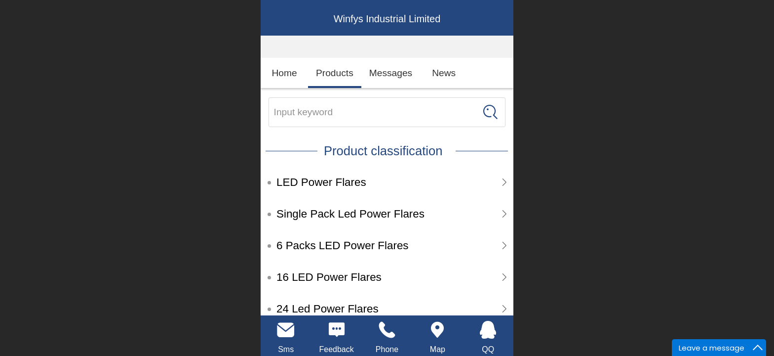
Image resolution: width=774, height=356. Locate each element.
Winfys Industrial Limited (387, 18)
